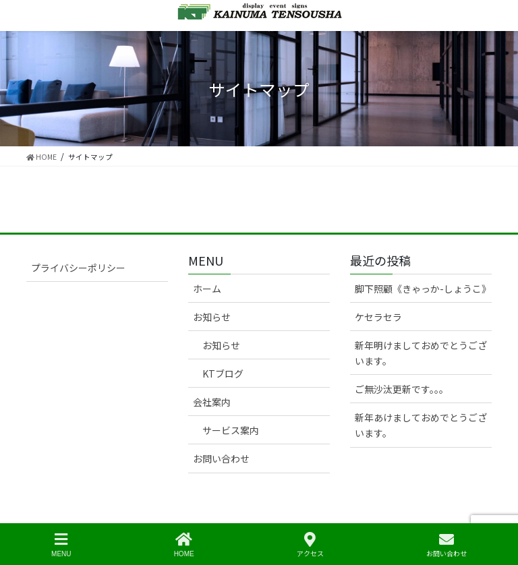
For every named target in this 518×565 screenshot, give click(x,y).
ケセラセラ (378, 317)
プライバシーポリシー (78, 267)
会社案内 (212, 402)
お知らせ (212, 317)
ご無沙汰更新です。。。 (402, 389)
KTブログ (222, 373)
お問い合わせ (221, 458)
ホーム (207, 288)
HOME (184, 545)
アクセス (310, 545)
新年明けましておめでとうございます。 (421, 352)
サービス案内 (230, 430)
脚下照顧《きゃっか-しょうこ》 (423, 288)
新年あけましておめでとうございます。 (421, 425)
